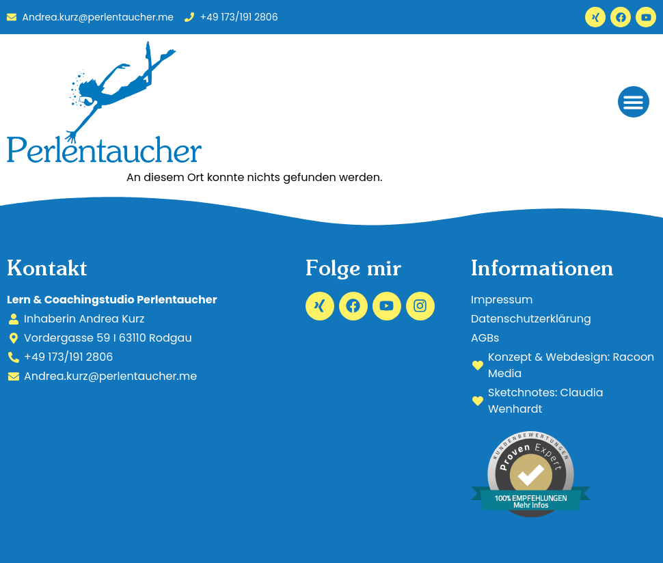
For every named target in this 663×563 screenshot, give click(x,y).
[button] (634, 102)
